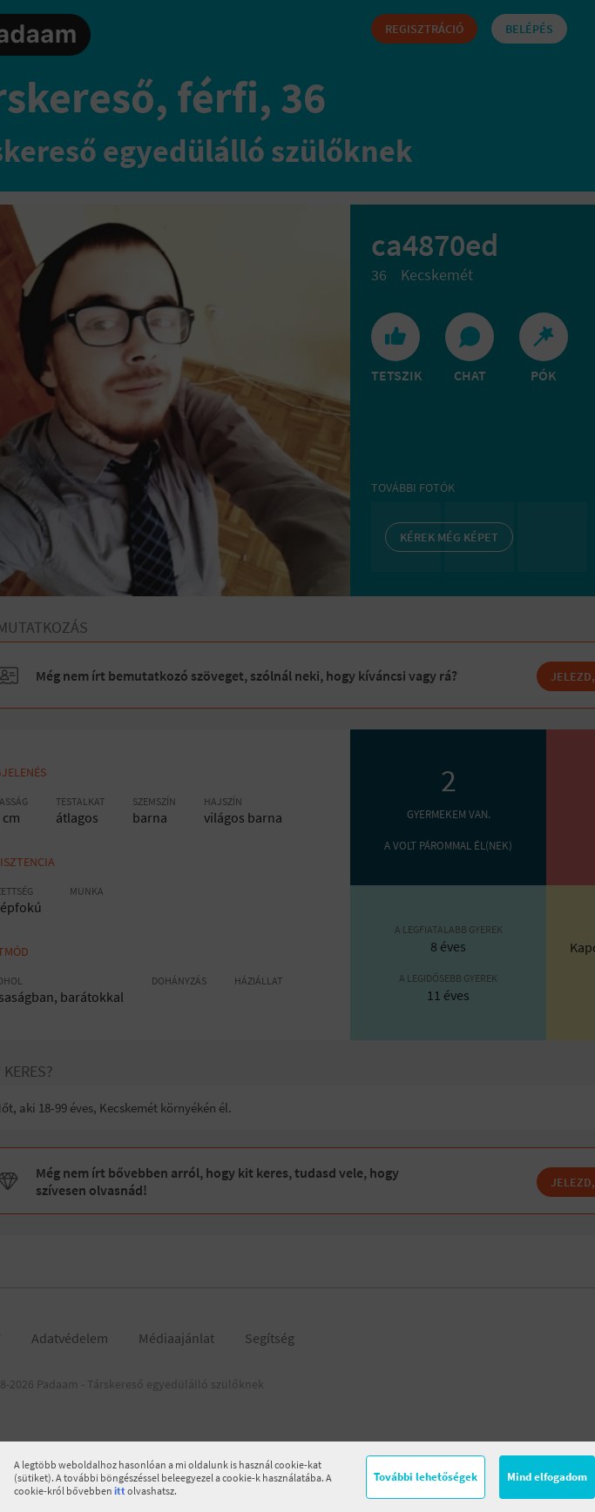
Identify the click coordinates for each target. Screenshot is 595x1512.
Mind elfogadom (547, 1476)
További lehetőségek (425, 1476)
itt (119, 1490)
